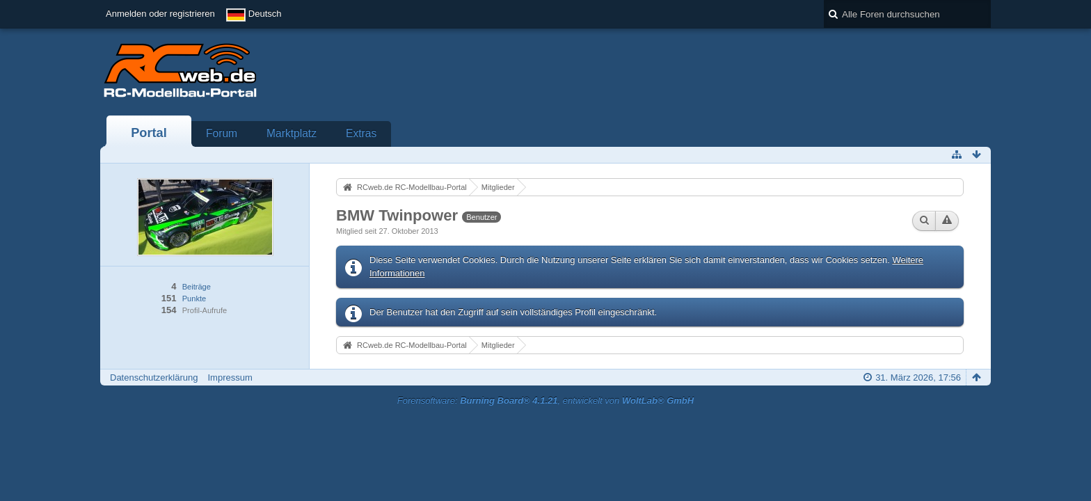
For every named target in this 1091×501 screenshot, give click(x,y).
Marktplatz (291, 133)
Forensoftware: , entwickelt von (545, 400)
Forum (221, 133)
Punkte (194, 298)
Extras (361, 133)
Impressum (229, 377)
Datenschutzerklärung (154, 377)
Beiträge (196, 287)
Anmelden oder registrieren (160, 13)
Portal (149, 133)
